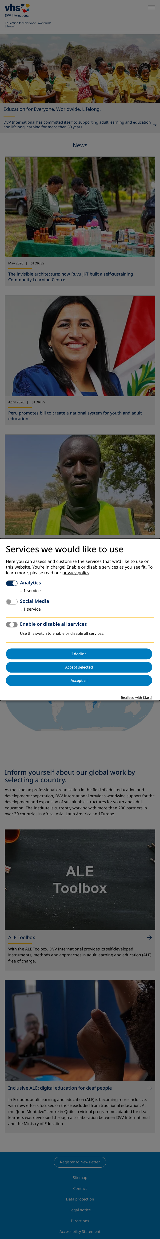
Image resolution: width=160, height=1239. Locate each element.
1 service (30, 591)
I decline (79, 653)
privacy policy (75, 573)
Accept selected (79, 667)
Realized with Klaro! (136, 697)
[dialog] (80, 619)
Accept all (79, 680)
